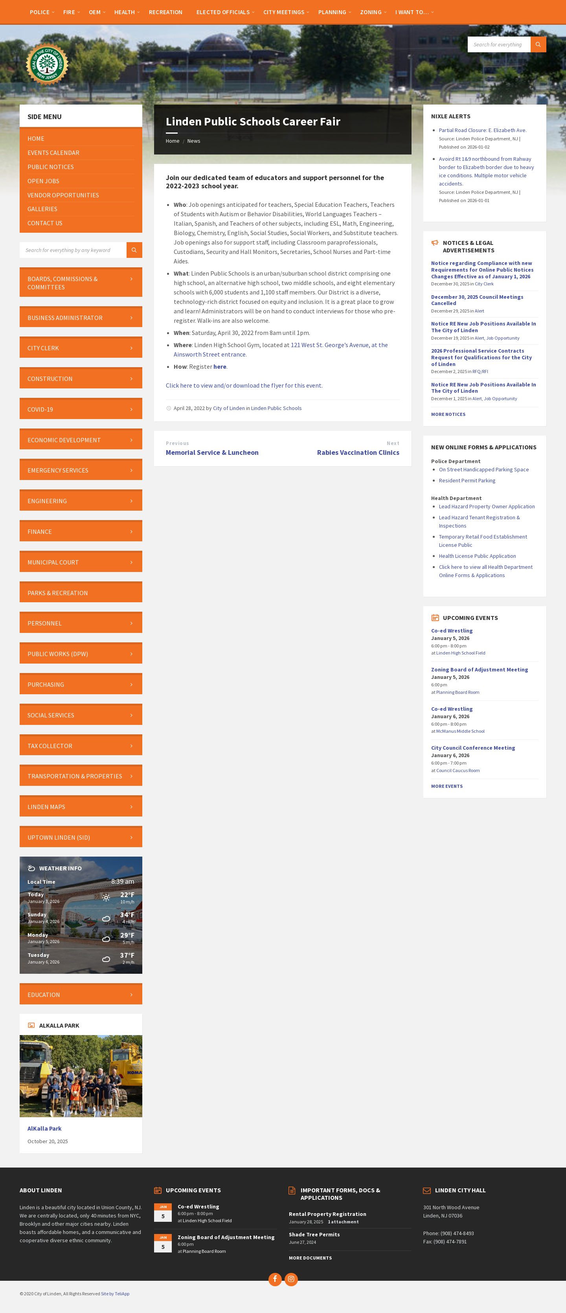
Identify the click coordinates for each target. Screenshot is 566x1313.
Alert (479, 311)
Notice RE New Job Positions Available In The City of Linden (483, 327)
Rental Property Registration (327, 1213)
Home (173, 140)
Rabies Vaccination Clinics (358, 452)
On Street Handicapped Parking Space (484, 469)
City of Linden (229, 408)
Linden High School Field (460, 653)
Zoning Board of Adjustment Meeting (479, 669)
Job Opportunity (503, 338)
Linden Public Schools (276, 408)
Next (393, 443)
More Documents (310, 1258)
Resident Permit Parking (467, 480)
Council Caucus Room (458, 770)
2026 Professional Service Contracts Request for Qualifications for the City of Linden (481, 357)
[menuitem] (40, 12)
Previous (177, 443)
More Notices (448, 414)
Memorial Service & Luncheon (212, 452)
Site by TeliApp (115, 1293)
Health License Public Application (477, 555)
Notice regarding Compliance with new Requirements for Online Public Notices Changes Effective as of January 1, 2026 (482, 269)
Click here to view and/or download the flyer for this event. (244, 385)
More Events (447, 786)
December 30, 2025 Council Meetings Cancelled (477, 300)
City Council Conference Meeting (473, 747)
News (193, 140)
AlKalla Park (45, 1128)
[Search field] (507, 44)
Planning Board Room (458, 692)
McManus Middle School (460, 731)
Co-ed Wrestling (452, 630)
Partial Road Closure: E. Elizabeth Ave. (483, 130)
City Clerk (484, 284)
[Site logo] (47, 89)
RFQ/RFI (480, 371)
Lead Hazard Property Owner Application (487, 506)
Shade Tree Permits (314, 1234)
